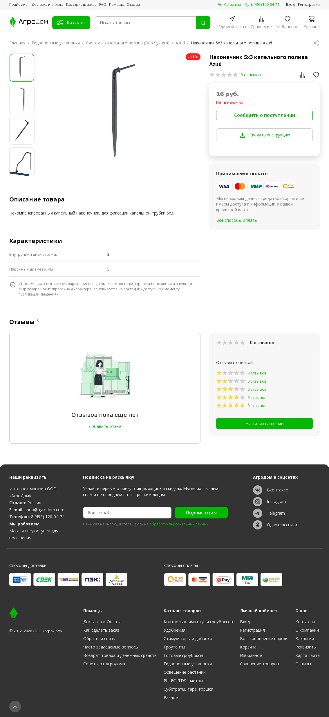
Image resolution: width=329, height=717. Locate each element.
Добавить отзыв (105, 426)
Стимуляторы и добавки (188, 638)
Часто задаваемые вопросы (111, 647)
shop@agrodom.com (44, 509)
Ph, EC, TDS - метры (183, 680)
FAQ (102, 4)
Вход (290, 4)
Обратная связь (99, 638)
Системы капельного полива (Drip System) (127, 43)
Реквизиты (306, 647)
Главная (17, 43)
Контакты (305, 621)
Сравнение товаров (259, 663)
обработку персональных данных (178, 524)
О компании (307, 630)
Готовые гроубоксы (183, 655)
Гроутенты (174, 647)
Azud (180, 43)
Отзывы (133, 4)
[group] (121, 110)
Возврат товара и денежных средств (120, 655)
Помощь (116, 4)
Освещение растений (185, 672)
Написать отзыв (264, 423)
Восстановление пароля (264, 638)
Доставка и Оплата (102, 621)
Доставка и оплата (47, 4)
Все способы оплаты (237, 220)
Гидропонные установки (56, 43)
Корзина (248, 647)
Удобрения (174, 630)
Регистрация (309, 4)
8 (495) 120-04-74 (47, 516)
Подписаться (201, 512)
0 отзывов (251, 75)
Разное (171, 697)
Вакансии (304, 638)
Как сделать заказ (81, 4)
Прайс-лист (19, 4)
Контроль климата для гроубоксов (198, 621)
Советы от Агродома (104, 663)
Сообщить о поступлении (264, 115)
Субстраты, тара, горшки (188, 689)
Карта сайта (307, 655)
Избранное (251, 655)
